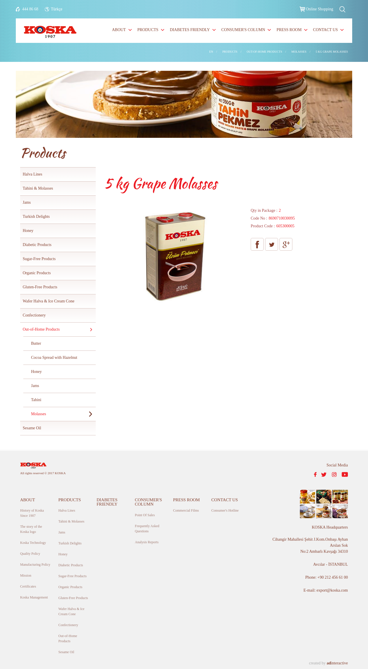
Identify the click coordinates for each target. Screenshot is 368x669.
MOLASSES (299, 51)
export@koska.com (332, 590)
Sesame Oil (32, 428)
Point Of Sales (145, 515)
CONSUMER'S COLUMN (243, 30)
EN (211, 51)
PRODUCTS (147, 30)
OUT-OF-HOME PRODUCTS (264, 51)
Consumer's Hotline (225, 510)
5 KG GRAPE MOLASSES (332, 51)
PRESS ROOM (289, 30)
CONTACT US (325, 30)
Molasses (38, 414)
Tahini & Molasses (38, 188)
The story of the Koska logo (31, 529)
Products (42, 153)
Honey (28, 230)
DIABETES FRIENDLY (190, 30)
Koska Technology (33, 543)
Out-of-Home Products (41, 329)
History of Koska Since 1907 (32, 513)
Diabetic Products (37, 245)
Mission (25, 575)
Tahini (36, 400)
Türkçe (56, 9)
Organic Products (37, 273)
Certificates (28, 586)
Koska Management (34, 597)
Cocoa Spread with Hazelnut (54, 357)
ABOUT (119, 30)
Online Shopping (319, 9)
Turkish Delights (36, 216)
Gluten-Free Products (40, 287)
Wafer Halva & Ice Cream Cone (48, 301)
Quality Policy (30, 554)
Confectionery (34, 315)
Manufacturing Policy (35, 565)
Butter (36, 343)
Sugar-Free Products (39, 259)
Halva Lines (32, 174)
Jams (27, 202)
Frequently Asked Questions (147, 528)
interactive (337, 663)
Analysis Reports (146, 542)
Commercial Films (186, 510)
